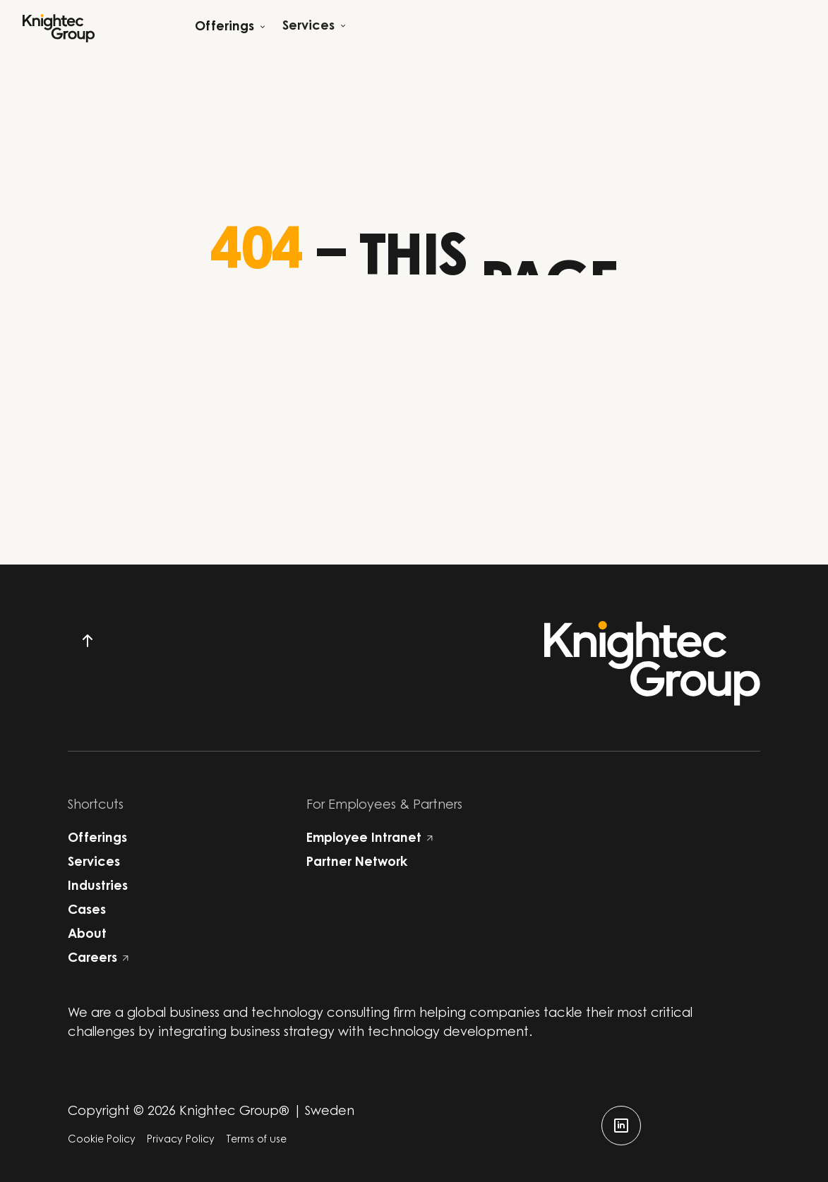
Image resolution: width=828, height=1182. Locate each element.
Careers (98, 959)
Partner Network (356, 863)
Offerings (97, 839)
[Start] (58, 28)
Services (94, 863)
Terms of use (256, 1140)
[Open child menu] (230, 28)
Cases (87, 911)
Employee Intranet (369, 839)
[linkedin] (621, 1125)
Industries (98, 887)
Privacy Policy (181, 1140)
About (87, 935)
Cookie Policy (102, 1140)
